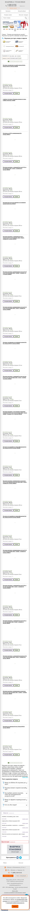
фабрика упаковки (15, 2)
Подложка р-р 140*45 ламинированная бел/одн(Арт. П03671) (12, 134)
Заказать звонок (13, 8)
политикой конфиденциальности (15, 902)
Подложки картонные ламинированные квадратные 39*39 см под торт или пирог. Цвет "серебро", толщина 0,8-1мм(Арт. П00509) (15, 692)
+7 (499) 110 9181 (11, 4)
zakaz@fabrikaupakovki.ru (17, 883)
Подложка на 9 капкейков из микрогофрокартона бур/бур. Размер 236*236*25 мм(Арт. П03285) (14, 517)
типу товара (12, 55)
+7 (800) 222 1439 (11, 5)
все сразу (20, 61)
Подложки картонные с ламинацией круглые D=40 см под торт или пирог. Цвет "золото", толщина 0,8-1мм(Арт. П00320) (14, 586)
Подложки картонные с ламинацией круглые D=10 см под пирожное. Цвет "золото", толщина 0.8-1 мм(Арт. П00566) (14, 168)
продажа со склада (6, 58)
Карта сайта (15, 891)
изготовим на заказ (14, 58)
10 (15, 30)
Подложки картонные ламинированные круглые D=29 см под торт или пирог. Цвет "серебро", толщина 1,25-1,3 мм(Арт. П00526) (15, 273)
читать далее (25, 777)
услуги (19, 58)
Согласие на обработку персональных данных (15, 892)
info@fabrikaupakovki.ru (15, 885)
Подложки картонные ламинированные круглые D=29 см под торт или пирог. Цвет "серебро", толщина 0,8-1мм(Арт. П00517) (15, 551)
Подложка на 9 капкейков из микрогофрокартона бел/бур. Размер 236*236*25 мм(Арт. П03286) (14, 447)
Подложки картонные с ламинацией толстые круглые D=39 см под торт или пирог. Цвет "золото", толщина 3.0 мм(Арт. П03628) (14, 377)
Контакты (8, 11)
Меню (5, 862)
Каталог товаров (23, 14)
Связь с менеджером (21, 875)
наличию (19, 55)
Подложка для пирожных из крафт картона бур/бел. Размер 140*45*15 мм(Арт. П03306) (14, 66)
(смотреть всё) (11, 813)
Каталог (21, 862)
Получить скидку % (8, 90)
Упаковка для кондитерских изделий (15, 34)
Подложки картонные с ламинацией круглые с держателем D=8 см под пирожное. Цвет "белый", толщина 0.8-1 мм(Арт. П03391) (13, 238)
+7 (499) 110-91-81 (16, 872)
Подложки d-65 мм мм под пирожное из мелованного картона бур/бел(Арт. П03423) (14, 203)
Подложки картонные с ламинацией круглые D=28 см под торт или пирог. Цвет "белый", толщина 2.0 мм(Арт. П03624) (14, 622)
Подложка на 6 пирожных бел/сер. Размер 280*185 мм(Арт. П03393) (14, 727)
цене (16, 55)
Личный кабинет (22, 11)
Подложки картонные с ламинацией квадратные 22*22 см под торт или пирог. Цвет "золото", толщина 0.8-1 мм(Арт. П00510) (15, 657)
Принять (15, 906)
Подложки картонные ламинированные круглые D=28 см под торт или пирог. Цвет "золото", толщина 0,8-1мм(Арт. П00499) (15, 308)
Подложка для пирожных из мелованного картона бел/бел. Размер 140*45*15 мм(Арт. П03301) (15, 343)
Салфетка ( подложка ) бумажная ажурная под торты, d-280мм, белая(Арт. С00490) (14, 100)
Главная (4, 34)
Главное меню (8, 14)
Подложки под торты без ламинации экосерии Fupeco (15, 35)
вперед (16, 61)
